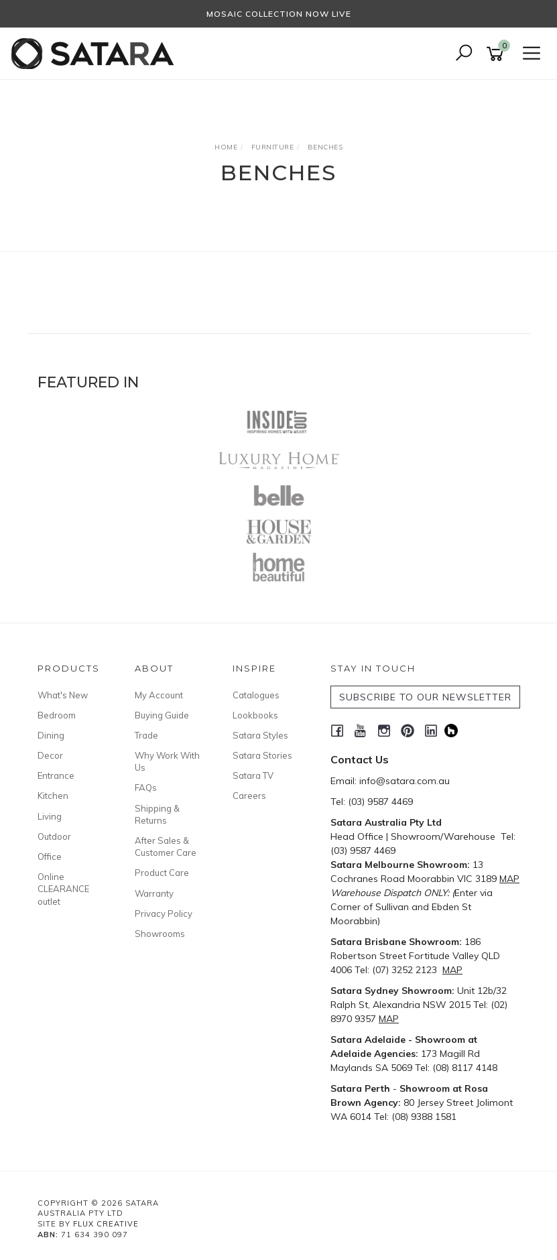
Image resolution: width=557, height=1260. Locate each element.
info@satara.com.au (404, 781)
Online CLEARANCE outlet (63, 888)
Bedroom (57, 715)
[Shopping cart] (497, 54)
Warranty (154, 893)
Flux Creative (106, 1223)
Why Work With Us (167, 761)
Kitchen (53, 795)
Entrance (56, 775)
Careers (249, 795)
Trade (146, 735)
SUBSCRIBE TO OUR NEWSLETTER (425, 697)
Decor (50, 755)
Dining (51, 735)
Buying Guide (162, 715)
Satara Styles (260, 735)
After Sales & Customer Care (165, 846)
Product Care (162, 872)
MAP (509, 879)
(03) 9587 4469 (380, 802)
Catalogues (256, 695)
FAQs (146, 787)
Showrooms (160, 933)
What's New (63, 695)
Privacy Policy (163, 913)
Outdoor (54, 836)
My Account (159, 695)
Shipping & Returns (157, 814)
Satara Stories (262, 755)
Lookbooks (255, 715)
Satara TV (253, 775)
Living (50, 816)
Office (50, 856)
